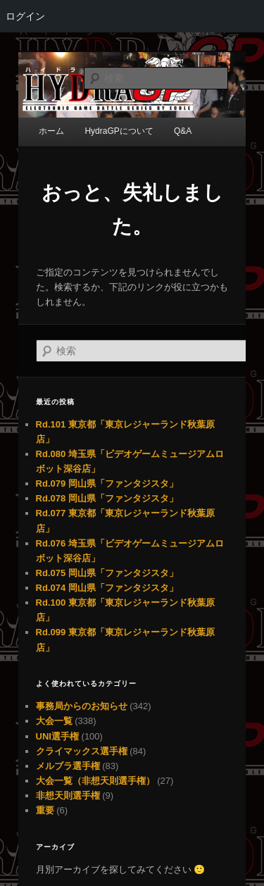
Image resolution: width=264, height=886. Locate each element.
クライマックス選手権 (81, 751)
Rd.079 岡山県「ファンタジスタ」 (107, 483)
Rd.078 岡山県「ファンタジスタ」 (107, 498)
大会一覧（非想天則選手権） (95, 780)
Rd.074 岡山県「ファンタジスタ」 (107, 587)
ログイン (25, 16)
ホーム (51, 131)
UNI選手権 (57, 736)
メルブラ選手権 (68, 766)
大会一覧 (54, 721)
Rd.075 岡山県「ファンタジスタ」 (107, 573)
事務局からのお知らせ (81, 706)
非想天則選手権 (68, 795)
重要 (45, 810)
